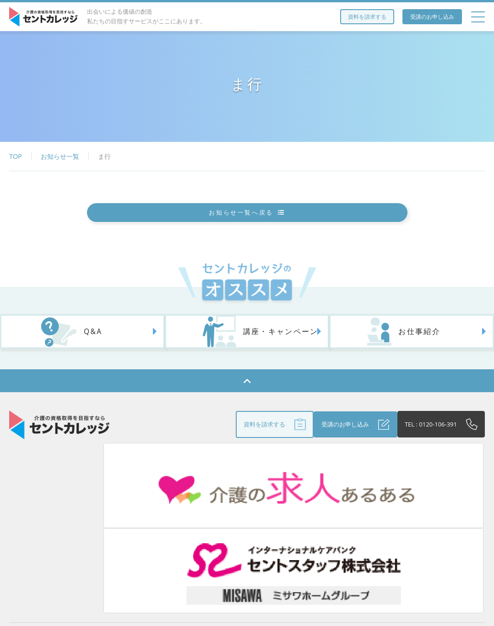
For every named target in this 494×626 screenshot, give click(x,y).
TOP (15, 156)
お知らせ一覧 (60, 156)
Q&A (59, 353)
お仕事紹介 (382, 353)
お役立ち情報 (222, 531)
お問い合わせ (252, 551)
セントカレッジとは (68, 531)
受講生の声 (378, 531)
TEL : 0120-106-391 (424, 447)
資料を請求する (367, 17)
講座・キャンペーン (244, 353)
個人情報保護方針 (438, 531)
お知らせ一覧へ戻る (246, 220)
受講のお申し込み (432, 17)
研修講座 (128, 531)
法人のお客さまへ (285, 531)
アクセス (172, 531)
